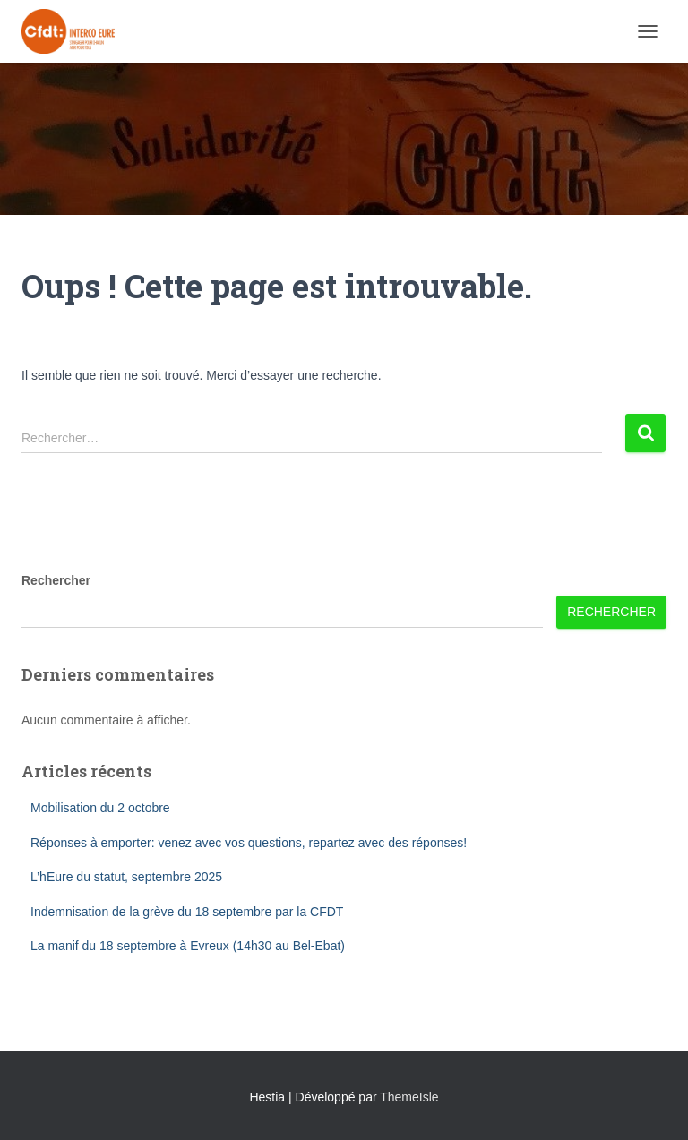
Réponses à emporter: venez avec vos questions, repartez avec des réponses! (248, 843)
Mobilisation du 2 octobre (100, 808)
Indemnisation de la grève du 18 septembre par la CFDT (186, 911)
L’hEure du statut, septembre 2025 (126, 877)
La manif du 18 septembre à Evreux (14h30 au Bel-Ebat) (187, 946)
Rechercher (56, 580)
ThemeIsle (409, 1097)
